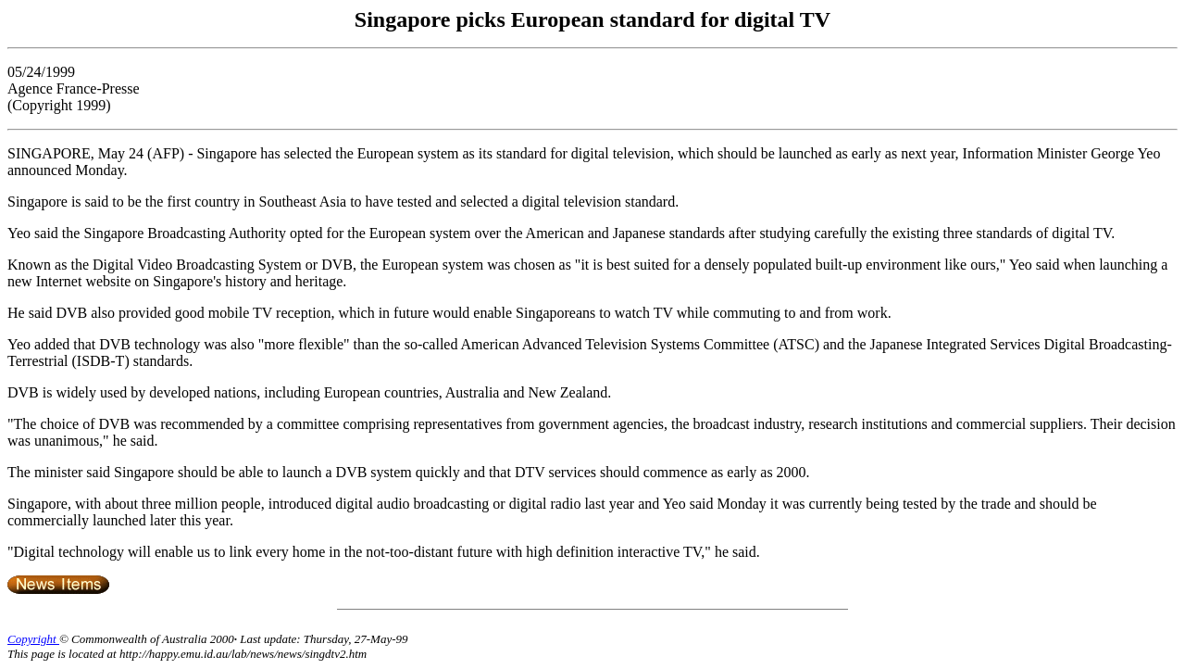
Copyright (33, 639)
